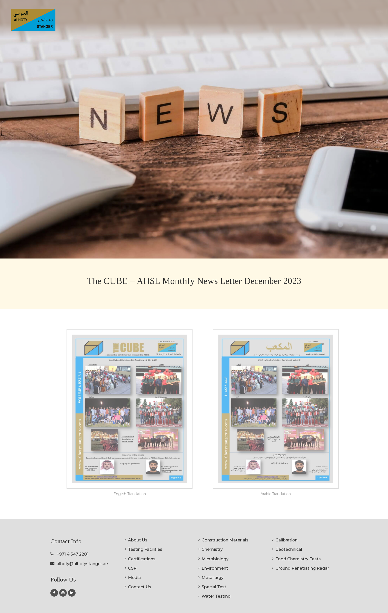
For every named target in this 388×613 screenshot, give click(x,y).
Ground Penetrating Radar (302, 568)
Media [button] (333, 23)
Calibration (286, 540)
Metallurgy (212, 577)
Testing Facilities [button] (245, 23)
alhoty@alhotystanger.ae (82, 563)
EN (362, 11)
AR (373, 11)
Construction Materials (225, 540)
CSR (314, 23)
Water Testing (216, 596)
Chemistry (212, 549)
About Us (137, 540)
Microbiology (215, 559)
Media (134, 577)
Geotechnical (288, 549)
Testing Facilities (145, 549)
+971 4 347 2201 (72, 554)
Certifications (288, 23)
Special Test (214, 587)
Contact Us (139, 587)
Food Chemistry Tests (298, 559)
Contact (357, 23)
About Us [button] (205, 23)
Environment (215, 568)
